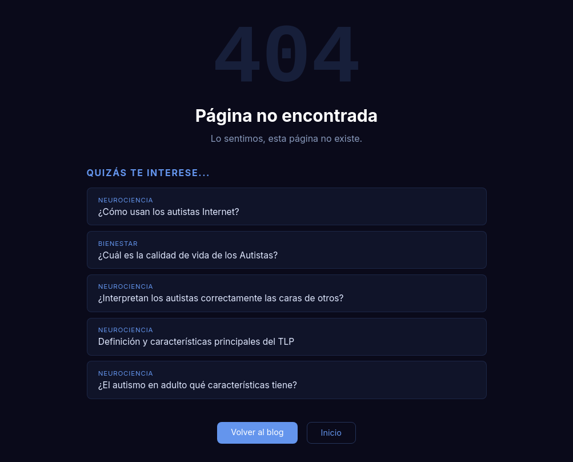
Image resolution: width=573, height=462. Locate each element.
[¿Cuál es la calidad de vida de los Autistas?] (287, 250)
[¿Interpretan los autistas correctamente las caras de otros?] (287, 293)
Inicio (331, 432)
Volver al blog (257, 432)
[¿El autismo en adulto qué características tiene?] (287, 380)
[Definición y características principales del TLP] (287, 337)
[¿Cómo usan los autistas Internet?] (287, 206)
